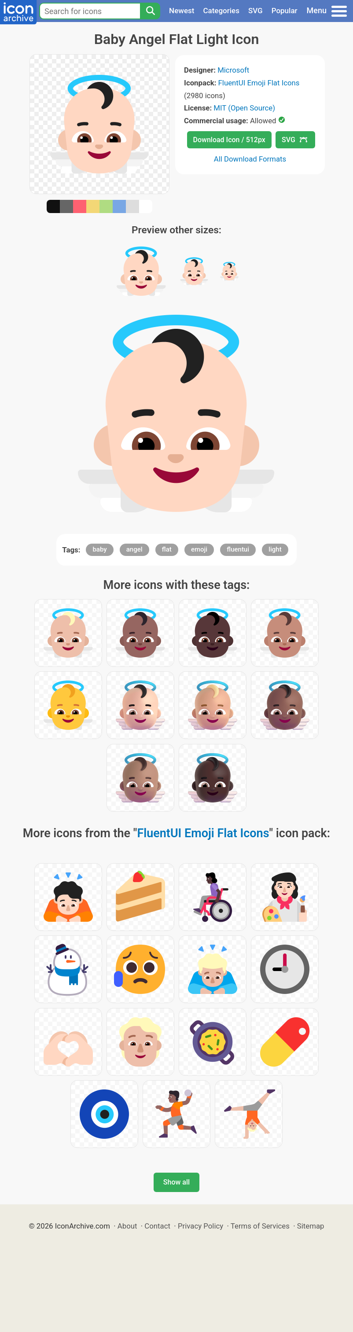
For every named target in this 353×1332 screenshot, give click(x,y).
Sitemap (310, 1226)
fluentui (238, 549)
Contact (157, 1226)
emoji (199, 549)
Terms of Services (260, 1226)
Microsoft (233, 70)
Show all (176, 1182)
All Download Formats (250, 159)
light (274, 549)
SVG (255, 10)
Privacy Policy (200, 1226)
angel (134, 549)
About (127, 1226)
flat (167, 549)
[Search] (150, 11)
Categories (221, 10)
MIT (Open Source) (244, 107)
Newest (181, 10)
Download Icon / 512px (229, 140)
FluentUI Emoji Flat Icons (259, 82)
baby (99, 549)
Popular (285, 10)
